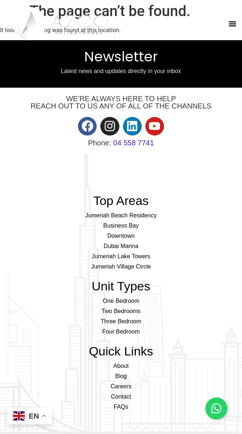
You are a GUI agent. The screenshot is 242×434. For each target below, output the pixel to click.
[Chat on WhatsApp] (216, 408)
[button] (232, 24)
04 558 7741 (133, 143)
